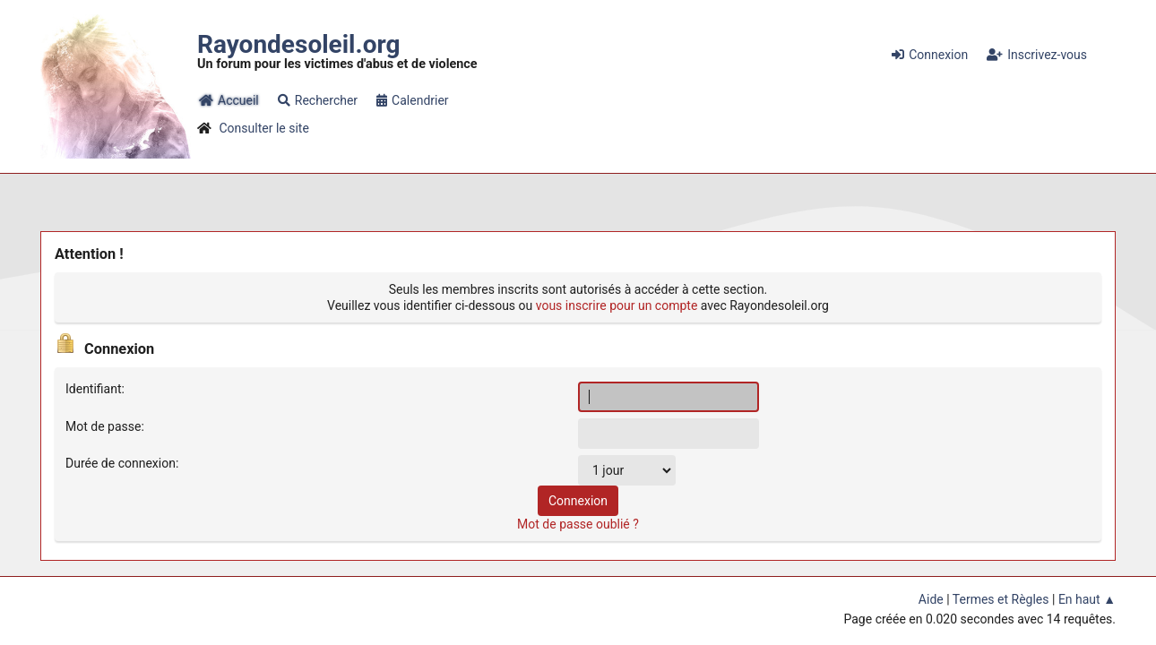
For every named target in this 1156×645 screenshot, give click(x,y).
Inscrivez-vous (1037, 54)
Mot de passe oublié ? (578, 524)
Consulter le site (263, 128)
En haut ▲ (1087, 599)
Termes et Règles (1001, 599)
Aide (931, 599)
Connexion (930, 54)
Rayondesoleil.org (298, 44)
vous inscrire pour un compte (617, 305)
